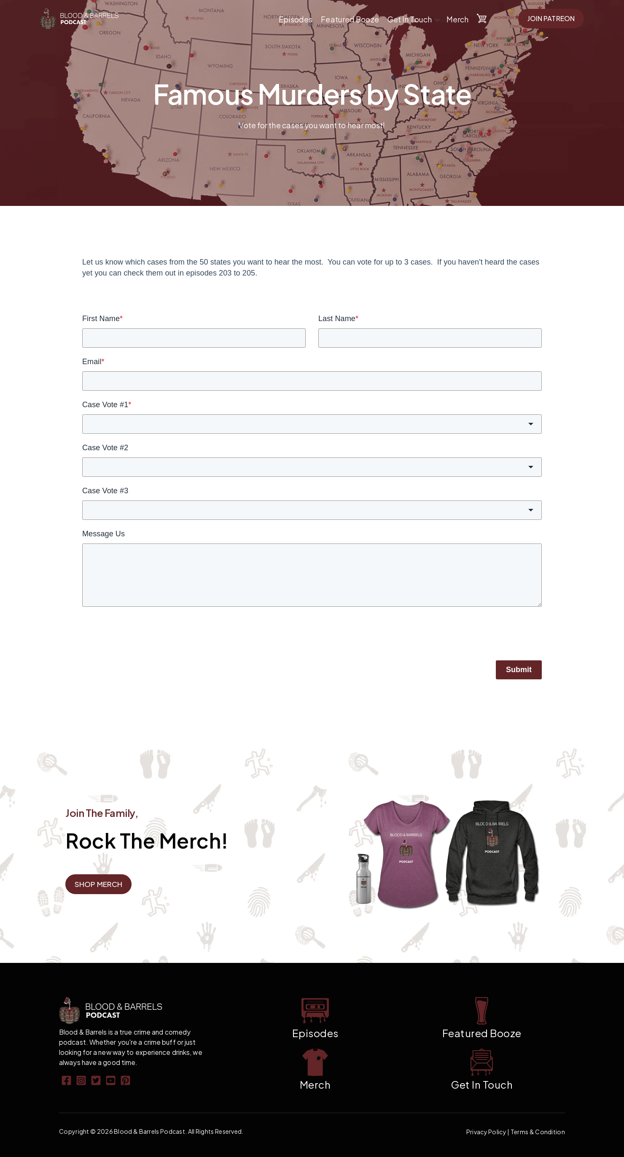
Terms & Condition (538, 1131)
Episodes (296, 19)
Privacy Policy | (488, 1131)
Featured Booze (350, 19)
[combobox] (312, 424)
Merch (457, 19)
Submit (519, 669)
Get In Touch (409, 19)
